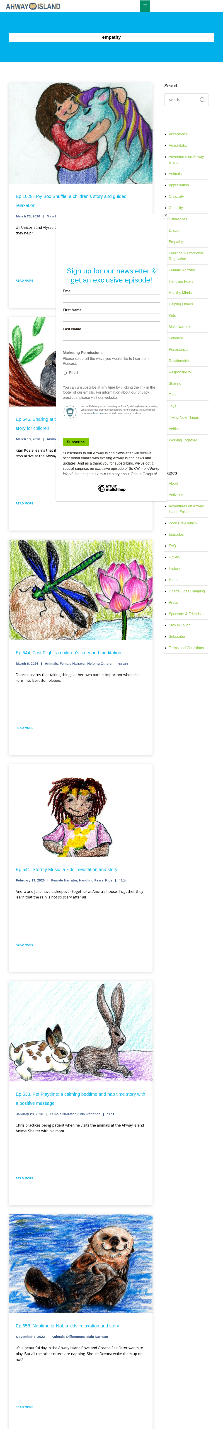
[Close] (165, 215)
